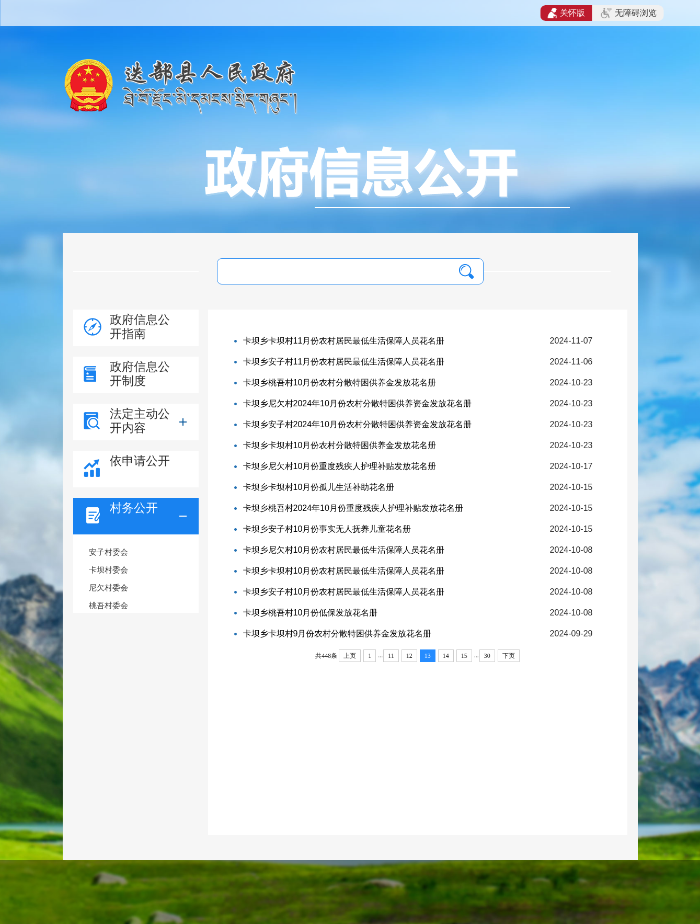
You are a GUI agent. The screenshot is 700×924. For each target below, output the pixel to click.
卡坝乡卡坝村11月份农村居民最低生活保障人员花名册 (344, 340)
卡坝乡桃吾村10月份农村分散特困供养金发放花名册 (340, 382)
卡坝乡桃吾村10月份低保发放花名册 (310, 612)
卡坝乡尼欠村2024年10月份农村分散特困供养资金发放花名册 (357, 403)
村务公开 (134, 508)
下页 (508, 655)
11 (391, 655)
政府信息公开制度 (140, 373)
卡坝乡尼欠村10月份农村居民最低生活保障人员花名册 (344, 549)
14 (446, 655)
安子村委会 (108, 551)
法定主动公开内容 (140, 421)
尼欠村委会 (108, 587)
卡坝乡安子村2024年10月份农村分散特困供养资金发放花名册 (357, 424)
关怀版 (566, 13)
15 (464, 655)
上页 (349, 655)
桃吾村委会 (108, 605)
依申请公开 (140, 460)
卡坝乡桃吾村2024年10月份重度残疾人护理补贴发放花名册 (353, 508)
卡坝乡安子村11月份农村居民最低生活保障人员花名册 (344, 361)
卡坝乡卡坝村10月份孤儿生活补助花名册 (319, 487)
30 (487, 655)
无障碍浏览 (628, 13)
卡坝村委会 (108, 569)
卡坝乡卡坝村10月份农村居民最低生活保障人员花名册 (344, 570)
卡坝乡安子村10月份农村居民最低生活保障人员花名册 (344, 591)
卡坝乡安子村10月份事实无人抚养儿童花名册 (327, 528)
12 (409, 655)
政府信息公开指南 (140, 326)
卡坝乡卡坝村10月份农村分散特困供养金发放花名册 (340, 445)
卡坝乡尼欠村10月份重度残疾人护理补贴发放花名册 (340, 466)
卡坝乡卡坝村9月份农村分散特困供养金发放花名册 (337, 633)
